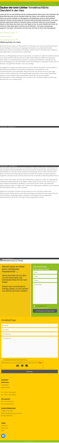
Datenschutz (4, 428)
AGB (2, 430)
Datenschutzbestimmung (40, 308)
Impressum (4, 425)
